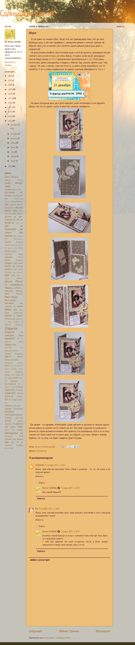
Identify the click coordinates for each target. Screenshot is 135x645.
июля (13, 143)
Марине (101, 69)
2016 (10, 103)
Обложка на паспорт (14, 316)
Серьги (7, 369)
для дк (19, 223)
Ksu (36, 509)
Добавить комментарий (40, 560)
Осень (9, 322)
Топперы (14, 400)
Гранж (15, 211)
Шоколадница (41, 451)
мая (12, 152)
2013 (10, 116)
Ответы (42, 483)
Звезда (20, 245)
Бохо (6, 205)
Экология (8, 436)
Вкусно (7, 208)
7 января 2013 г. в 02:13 (70, 532)
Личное (8, 281)
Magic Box (9, 442)
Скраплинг (19, 372)
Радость (8, 357)
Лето (13, 275)
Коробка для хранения (14, 266)
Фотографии (18, 409)
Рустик (13, 366)
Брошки (13, 205)
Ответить (39, 476)
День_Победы (18, 214)
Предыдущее (103, 631)
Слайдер (7, 375)
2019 (10, 90)
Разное (20, 357)
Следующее (35, 631)
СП (22, 375)
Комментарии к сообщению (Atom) (56, 638)
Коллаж (7, 260)
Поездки (8, 354)
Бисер (13, 202)
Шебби (20, 427)
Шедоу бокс (10, 430)
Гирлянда (8, 211)
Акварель (8, 180)
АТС (21, 192)
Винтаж (20, 205)
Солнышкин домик (27, 14)
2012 (10, 121)
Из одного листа (11, 248)
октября (14, 134)
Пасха (20, 336)
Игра (12, 129)
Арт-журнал (10, 192)
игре (90, 59)
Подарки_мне (10, 345)
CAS (21, 436)
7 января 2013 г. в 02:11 (70, 488)
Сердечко (20, 366)
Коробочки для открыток (14, 272)
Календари (8, 257)
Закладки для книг (11, 245)
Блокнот (19, 202)
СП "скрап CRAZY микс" (14, 378)
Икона (20, 248)
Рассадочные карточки (14, 363)
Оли (53, 59)
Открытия (19, 325)
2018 (10, 94)
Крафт (7, 275)
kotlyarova (39, 465)
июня (13, 147)
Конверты (19, 260)
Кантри (20, 257)
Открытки (11, 328)
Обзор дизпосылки (14, 313)
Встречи (12, 208)
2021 (10, 80)
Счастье (20, 393)
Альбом (8, 183)
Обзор (21, 310)
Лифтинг (19, 278)
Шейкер (20, 430)
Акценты (20, 180)
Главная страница (69, 631)
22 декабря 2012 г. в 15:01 (55, 465)
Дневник (8, 242)
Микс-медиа (11, 297)
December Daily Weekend (14, 439)
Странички (10, 393)
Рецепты (8, 366)
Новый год (11, 309)
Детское (8, 217)
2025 (10, 76)
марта (13, 161)
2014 (10, 112)
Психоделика (19, 354)
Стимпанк (19, 390)
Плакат (20, 342)
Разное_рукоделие (11, 360)
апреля (14, 156)
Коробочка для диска (14, 269)
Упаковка (8, 409)
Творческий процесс (14, 396)
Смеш (13, 375)
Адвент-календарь (11, 177)
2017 (10, 98)
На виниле (18, 306)
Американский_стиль (13, 190)
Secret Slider (9, 448)
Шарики (13, 427)
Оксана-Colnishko (49, 488)
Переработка (10, 339)
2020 (10, 85)
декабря (14, 125)
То (9, 400)
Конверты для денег (14, 263)
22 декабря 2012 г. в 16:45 (49, 509)
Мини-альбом (10, 300)
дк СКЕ (16, 220)
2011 (10, 166)
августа (14, 139)
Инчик (20, 254)
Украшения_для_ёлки (12, 406)
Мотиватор (9, 303)
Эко (21, 433)
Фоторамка (9, 412)
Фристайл (19, 418)
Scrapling (19, 445)
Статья (12, 387)
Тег (6, 399)
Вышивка (19, 208)
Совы (18, 375)
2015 (10, 107)
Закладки (19, 242)
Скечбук (13, 369)
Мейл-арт (19, 294)
